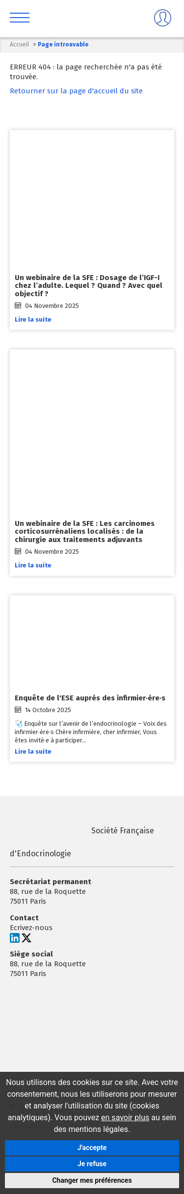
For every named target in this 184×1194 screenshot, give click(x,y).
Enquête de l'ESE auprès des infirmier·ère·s (90, 698)
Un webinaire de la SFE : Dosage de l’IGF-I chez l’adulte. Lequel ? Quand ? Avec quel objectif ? (88, 285)
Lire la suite (33, 319)
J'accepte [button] (92, 1147)
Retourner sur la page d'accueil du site (76, 91)
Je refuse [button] (92, 1164)
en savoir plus (125, 1117)
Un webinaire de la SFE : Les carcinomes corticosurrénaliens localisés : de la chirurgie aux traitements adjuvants (85, 531)
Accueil (19, 44)
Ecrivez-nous (31, 928)
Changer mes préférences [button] (91, 1180)
